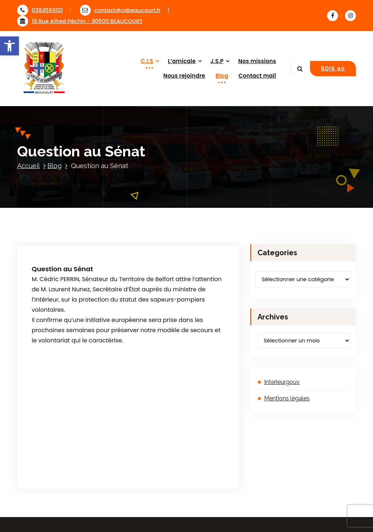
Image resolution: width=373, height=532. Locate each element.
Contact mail (257, 75)
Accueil (28, 166)
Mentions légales (287, 398)
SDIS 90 (333, 68)
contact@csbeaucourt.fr (120, 10)
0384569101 (40, 10)
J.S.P (217, 61)
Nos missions (257, 61)
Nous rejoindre (184, 75)
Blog (222, 75)
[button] (9, 45)
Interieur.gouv (282, 381)
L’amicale (182, 61)
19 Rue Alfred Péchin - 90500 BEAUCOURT (79, 21)
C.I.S (147, 61)
